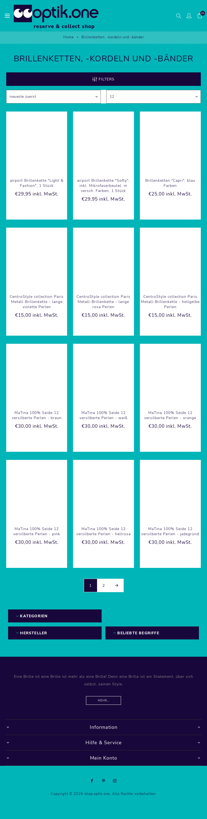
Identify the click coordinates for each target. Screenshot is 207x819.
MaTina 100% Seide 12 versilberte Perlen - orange (170, 415)
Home (68, 37)
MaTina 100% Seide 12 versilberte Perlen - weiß (103, 415)
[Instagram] (115, 781)
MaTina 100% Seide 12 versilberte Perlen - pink (36, 531)
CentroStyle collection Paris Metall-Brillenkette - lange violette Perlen (37, 301)
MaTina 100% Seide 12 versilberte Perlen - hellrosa (103, 531)
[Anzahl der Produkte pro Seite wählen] (153, 96)
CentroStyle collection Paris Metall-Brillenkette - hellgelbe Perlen (170, 301)
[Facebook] (92, 781)
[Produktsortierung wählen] (53, 96)
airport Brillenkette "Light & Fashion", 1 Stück (36, 183)
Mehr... (103, 701)
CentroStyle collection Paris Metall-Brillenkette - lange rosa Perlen (103, 301)
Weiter (117, 585)
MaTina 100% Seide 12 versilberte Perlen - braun (37, 415)
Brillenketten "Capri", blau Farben (170, 183)
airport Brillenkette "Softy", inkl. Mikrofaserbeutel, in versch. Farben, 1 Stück (103, 185)
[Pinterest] (103, 781)
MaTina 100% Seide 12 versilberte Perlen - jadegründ (170, 531)
